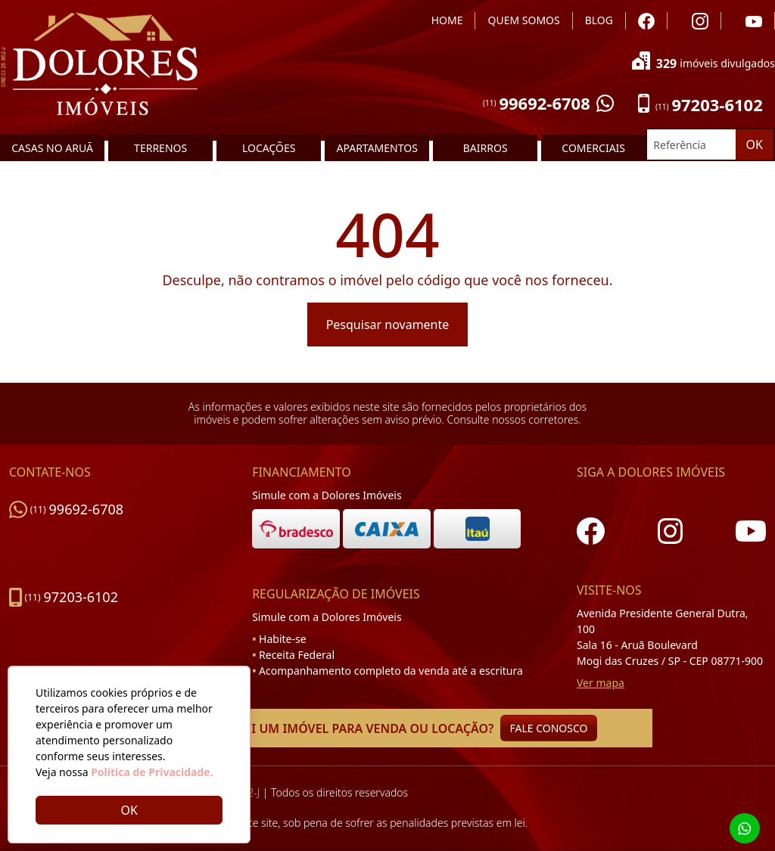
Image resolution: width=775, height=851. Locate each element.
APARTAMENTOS (376, 148)
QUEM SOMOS (523, 20)
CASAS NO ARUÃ (52, 148)
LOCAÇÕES (268, 148)
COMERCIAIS (593, 148)
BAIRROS (485, 148)
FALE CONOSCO (549, 728)
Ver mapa (600, 683)
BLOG (599, 20)
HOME (447, 20)
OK (754, 144)
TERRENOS (160, 148)
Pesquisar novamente (388, 324)
